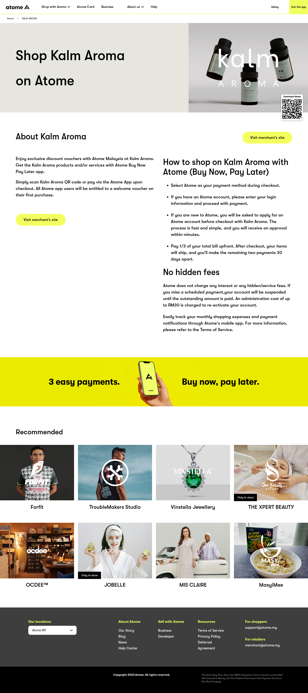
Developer (166, 636)
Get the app (298, 6)
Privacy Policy (209, 636)
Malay (275, 6)
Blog (122, 636)
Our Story (126, 630)
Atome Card (85, 7)
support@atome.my (261, 627)
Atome (10, 18)
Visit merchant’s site (41, 220)
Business (107, 7)
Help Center (128, 648)
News (122, 642)
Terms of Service (211, 630)
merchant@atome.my (262, 645)
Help (154, 7)
